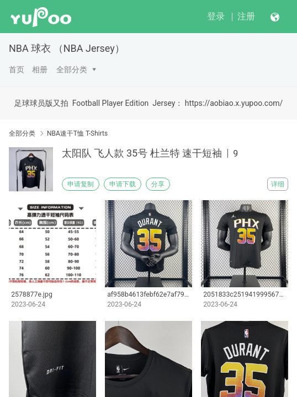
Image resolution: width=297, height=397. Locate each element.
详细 (277, 184)
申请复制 (80, 184)
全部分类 (71, 69)
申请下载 (122, 184)
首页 (16, 69)
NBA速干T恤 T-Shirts (77, 133)
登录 (216, 16)
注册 (246, 16)
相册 (39, 69)
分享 (158, 184)
